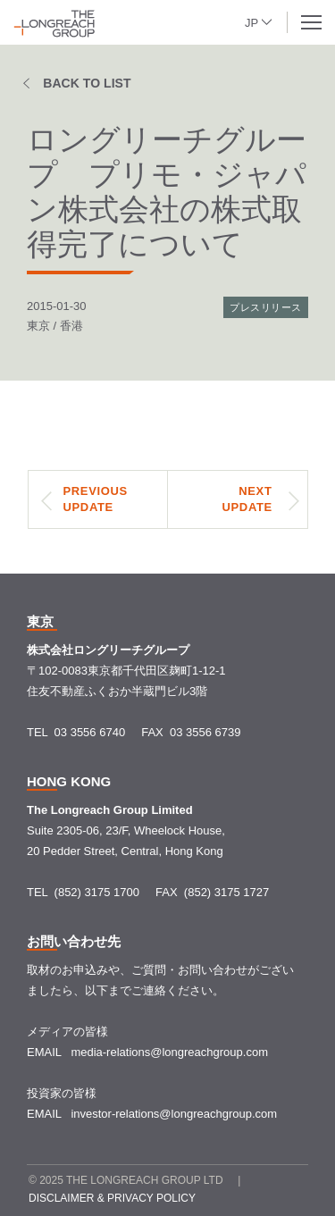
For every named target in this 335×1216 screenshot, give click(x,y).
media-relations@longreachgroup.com (169, 1052)
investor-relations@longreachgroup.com (174, 1113)
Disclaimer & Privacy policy (112, 1198)
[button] (259, 21)
